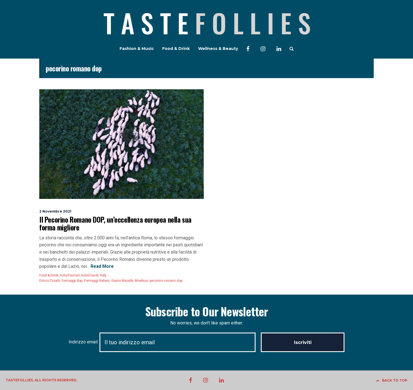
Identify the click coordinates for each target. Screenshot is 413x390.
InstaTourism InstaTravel (79, 275)
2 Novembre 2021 (55, 211)
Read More (101, 266)
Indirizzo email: (165, 342)
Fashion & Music (137, 48)
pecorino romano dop (166, 281)
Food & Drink (176, 48)
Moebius (141, 281)
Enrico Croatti (49, 281)
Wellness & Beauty (218, 48)
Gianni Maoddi (122, 281)
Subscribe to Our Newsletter (206, 311)
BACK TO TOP (391, 380)
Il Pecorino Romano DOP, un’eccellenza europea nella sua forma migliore (115, 223)
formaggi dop (72, 281)
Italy (103, 275)
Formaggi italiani (97, 281)
